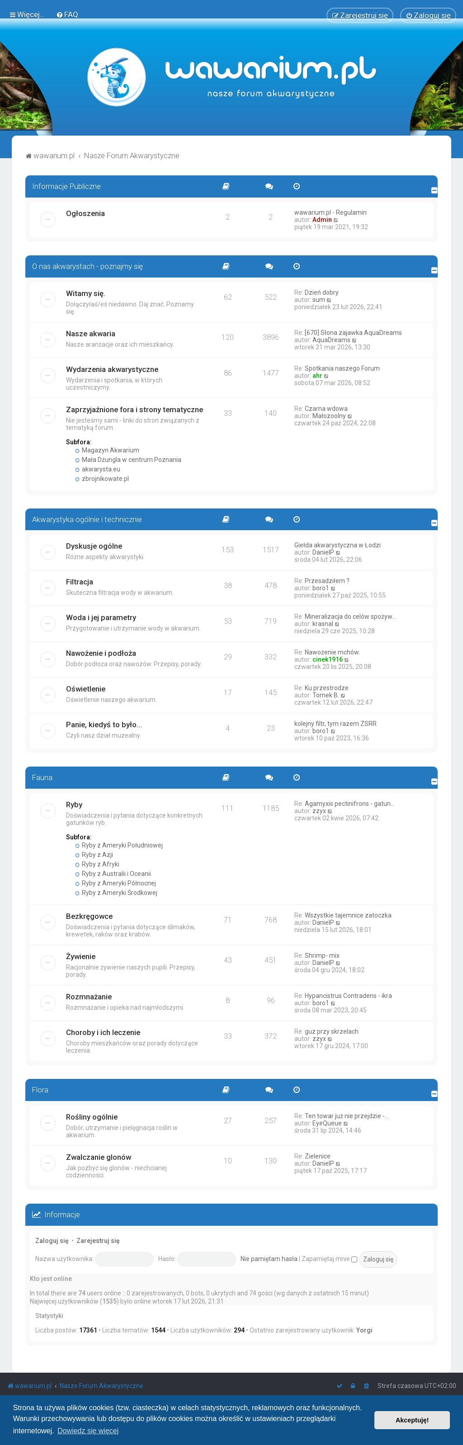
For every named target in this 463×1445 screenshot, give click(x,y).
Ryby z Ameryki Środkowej (116, 892)
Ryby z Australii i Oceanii (113, 873)
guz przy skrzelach (332, 1031)
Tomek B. (325, 695)
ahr (317, 375)
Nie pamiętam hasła (269, 1258)
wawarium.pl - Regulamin (330, 212)
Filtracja (79, 581)
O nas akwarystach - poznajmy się (87, 266)
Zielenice (318, 1156)
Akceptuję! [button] (412, 1420)
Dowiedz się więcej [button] (87, 1431)
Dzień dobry (322, 292)
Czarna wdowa (326, 408)
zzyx (319, 810)
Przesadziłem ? (327, 580)
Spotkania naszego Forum (342, 368)
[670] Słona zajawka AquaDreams (353, 332)
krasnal (322, 623)
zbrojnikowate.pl (102, 478)
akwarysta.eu (98, 468)
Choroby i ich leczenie (103, 1032)
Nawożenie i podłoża (101, 653)
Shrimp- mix (322, 955)
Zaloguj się (52, 1240)
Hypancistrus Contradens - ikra (348, 995)
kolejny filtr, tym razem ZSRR (335, 723)
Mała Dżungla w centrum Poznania (128, 459)
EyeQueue (327, 1123)
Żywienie (80, 956)
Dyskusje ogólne (94, 546)
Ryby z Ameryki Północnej (115, 883)
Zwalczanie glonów (98, 1157)
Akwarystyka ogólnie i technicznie (87, 518)
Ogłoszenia (85, 213)
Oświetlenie (85, 688)
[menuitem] (67, 14)
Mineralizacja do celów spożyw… (350, 616)
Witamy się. (85, 292)
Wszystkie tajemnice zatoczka (348, 915)
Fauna (42, 777)
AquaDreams (331, 339)
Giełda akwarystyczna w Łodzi (337, 545)
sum (318, 299)
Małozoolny (329, 415)
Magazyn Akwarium (107, 449)
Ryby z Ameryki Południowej (119, 845)
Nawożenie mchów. (332, 652)
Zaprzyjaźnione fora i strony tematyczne (134, 409)
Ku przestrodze (327, 688)
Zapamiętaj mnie (329, 1258)
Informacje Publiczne (66, 186)
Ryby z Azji (94, 854)
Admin (322, 219)
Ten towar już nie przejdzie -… (347, 1116)
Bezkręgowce (89, 916)
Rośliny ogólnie (92, 1116)
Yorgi (364, 1330)
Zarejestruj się (98, 1240)
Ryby (74, 804)
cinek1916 (327, 659)
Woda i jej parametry (101, 617)
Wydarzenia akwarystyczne (112, 368)
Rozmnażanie (89, 996)
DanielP (323, 552)
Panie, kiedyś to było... (104, 724)
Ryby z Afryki (97, 864)
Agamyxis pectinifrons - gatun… (350, 803)
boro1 (320, 588)
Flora (40, 1089)
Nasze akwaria (90, 333)
